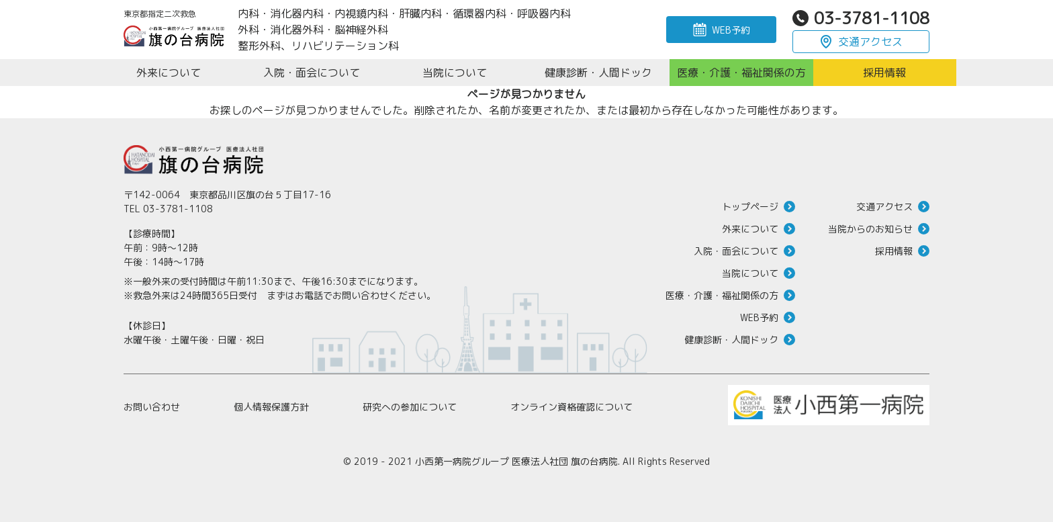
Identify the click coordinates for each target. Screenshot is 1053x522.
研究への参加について (410, 406)
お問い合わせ (152, 406)
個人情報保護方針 (271, 406)
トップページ (750, 206)
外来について (750, 228)
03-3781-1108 (871, 18)
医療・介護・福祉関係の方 (722, 295)
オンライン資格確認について (571, 406)
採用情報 (894, 251)
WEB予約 (731, 30)
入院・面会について (736, 251)
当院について (750, 273)
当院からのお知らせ (870, 228)
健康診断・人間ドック (731, 339)
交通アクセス (870, 41)
